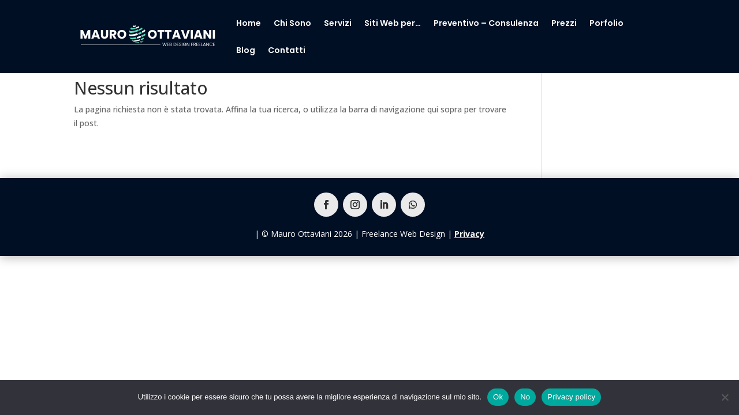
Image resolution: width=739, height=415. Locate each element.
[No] (724, 397)
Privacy (469, 233)
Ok (498, 397)
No (525, 397)
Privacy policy (571, 397)
